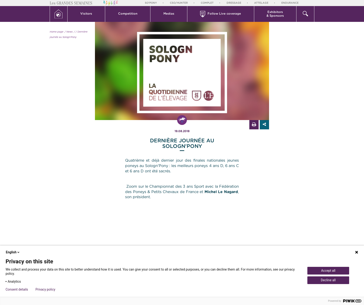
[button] (86, 14)
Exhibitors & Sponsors (275, 14)
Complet (207, 3)
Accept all (328, 270)
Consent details (17, 289)
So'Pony (151, 3)
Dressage (234, 3)
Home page (56, 32)
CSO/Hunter (179, 3)
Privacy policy (45, 289)
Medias (168, 13)
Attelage (261, 3)
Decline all (328, 280)
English (13, 252)
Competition (127, 13)
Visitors (86, 13)
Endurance (290, 3)
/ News (69, 32)
